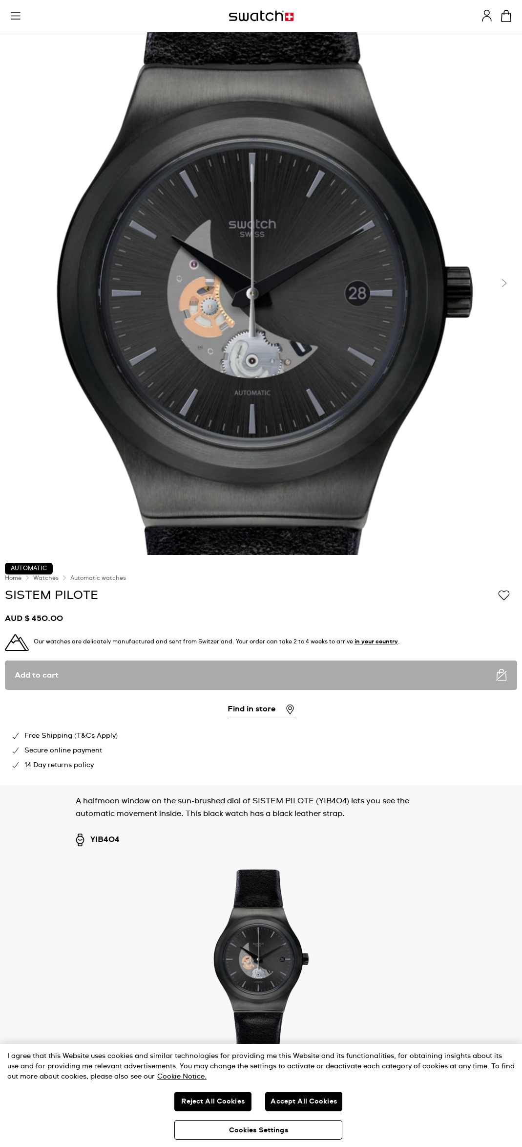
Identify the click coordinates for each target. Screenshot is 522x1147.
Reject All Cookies (213, 1101)
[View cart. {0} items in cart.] (506, 16)
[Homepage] (261, 16)
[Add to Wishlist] (504, 594)
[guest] (487, 16)
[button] (15, 16)
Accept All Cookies (304, 1101)
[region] (261, 1095)
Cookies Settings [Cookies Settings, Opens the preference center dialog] (258, 1130)
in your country (376, 642)
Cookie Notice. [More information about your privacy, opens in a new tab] (182, 1076)
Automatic (29, 569)
